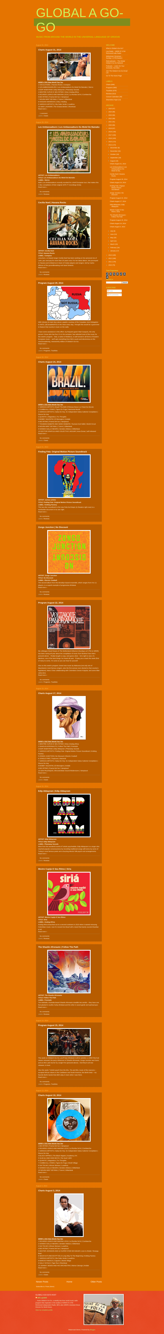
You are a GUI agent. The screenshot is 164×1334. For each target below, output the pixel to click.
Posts (110, 291)
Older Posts (96, 1281)
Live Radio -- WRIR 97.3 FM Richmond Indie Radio (115, 52)
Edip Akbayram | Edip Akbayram (54, 791)
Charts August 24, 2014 (49, 362)
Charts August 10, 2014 (49, 1095)
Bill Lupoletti (42, 1298)
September (114, 158)
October (113, 154)
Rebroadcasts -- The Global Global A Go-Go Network (115, 62)
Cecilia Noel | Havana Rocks (52, 202)
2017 (110, 135)
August (112, 161)
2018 (110, 132)
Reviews (46, 194)
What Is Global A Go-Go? (114, 48)
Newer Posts (42, 1281)
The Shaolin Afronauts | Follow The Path (58, 947)
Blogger (92, 1330)
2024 (110, 112)
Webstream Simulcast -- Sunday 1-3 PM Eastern (114, 57)
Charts (46, 116)
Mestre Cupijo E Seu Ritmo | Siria (54, 869)
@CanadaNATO (51, 324)
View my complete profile (44, 1310)
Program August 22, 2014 (50, 603)
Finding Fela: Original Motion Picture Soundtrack (62, 451)
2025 (110, 108)
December (114, 148)
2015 (110, 141)
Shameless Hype (112, 100)
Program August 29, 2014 (50, 283)
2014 (110, 145)
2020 (110, 125)
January (113, 251)
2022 (110, 118)
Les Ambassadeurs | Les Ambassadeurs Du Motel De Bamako (69, 127)
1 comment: (44, 113)
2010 (110, 265)
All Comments (113, 295)
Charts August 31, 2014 (49, 50)
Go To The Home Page (114, 76)
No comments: (45, 191)
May (112, 237)
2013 (110, 255)
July (111, 231)
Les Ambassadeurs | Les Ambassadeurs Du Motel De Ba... (118, 169)
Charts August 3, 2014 (49, 1190)
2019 (110, 128)
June (112, 234)
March (112, 244)
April (112, 241)
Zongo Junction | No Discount (53, 527)
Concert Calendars (112, 97)
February (113, 247)
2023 (110, 115)
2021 (110, 122)
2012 (110, 258)
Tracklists (54, 350)
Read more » (42, 109)
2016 (110, 138)
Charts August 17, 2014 (49, 693)
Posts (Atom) (49, 1286)
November (114, 151)
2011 (110, 262)
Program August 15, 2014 (50, 1025)
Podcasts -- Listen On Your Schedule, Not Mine (115, 67)
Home (69, 1281)
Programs (47, 350)
